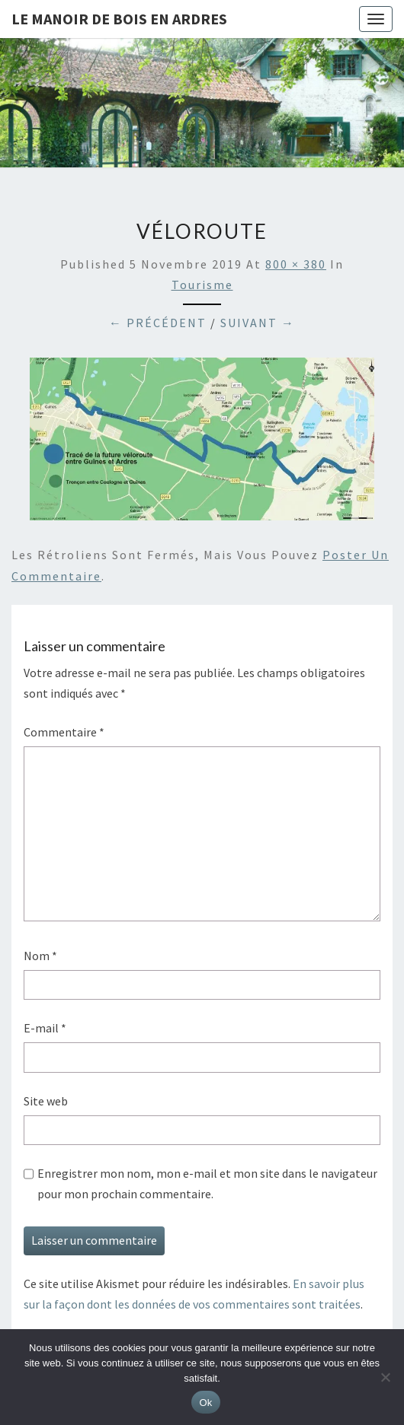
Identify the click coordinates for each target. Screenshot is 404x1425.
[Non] (385, 1377)
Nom (40, 955)
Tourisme (202, 284)
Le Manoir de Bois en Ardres (119, 18)
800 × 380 (295, 264)
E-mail (45, 1027)
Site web (46, 1101)
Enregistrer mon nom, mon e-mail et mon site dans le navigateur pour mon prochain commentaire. (207, 1183)
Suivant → (257, 322)
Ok (205, 1402)
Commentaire (64, 732)
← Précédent (158, 322)
